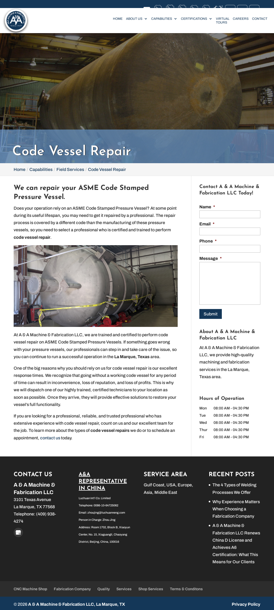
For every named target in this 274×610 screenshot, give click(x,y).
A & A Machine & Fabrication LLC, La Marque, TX (76, 602)
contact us (50, 438)
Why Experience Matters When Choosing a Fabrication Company (236, 506)
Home (118, 19)
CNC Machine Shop (30, 587)
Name (207, 207)
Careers (241, 19)
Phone (208, 241)
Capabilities (161, 19)
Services (124, 587)
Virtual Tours (222, 20)
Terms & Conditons (186, 587)
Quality (103, 587)
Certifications (194, 19)
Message (210, 258)
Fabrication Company (72, 587)
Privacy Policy (246, 602)
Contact (259, 19)
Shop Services (150, 587)
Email (207, 224)
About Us (134, 19)
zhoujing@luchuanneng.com (106, 510)
